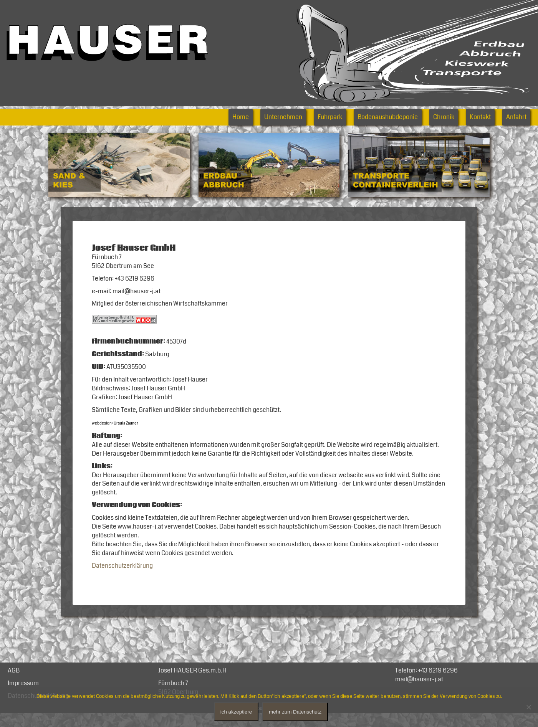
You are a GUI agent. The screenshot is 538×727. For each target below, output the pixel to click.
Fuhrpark (330, 117)
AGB (14, 683)
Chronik (443, 117)
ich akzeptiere (236, 712)
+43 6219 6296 (438, 683)
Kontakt (480, 117)
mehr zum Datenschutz (295, 712)
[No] (528, 707)
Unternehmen (283, 117)
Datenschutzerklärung (122, 577)
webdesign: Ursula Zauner (115, 430)
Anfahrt (516, 117)
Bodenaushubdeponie (388, 117)
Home (240, 117)
